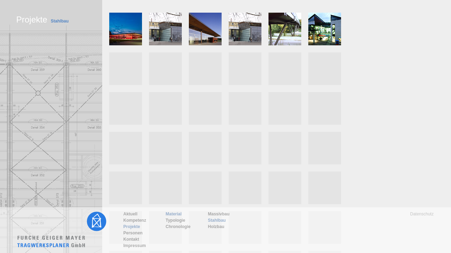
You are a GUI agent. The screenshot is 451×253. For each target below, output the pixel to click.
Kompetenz (134, 220)
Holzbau (216, 226)
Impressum (134, 245)
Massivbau (218, 214)
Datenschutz (422, 214)
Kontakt (131, 239)
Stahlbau (217, 220)
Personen (133, 233)
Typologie (175, 220)
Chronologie (178, 226)
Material (173, 214)
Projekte (131, 226)
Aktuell (130, 214)
